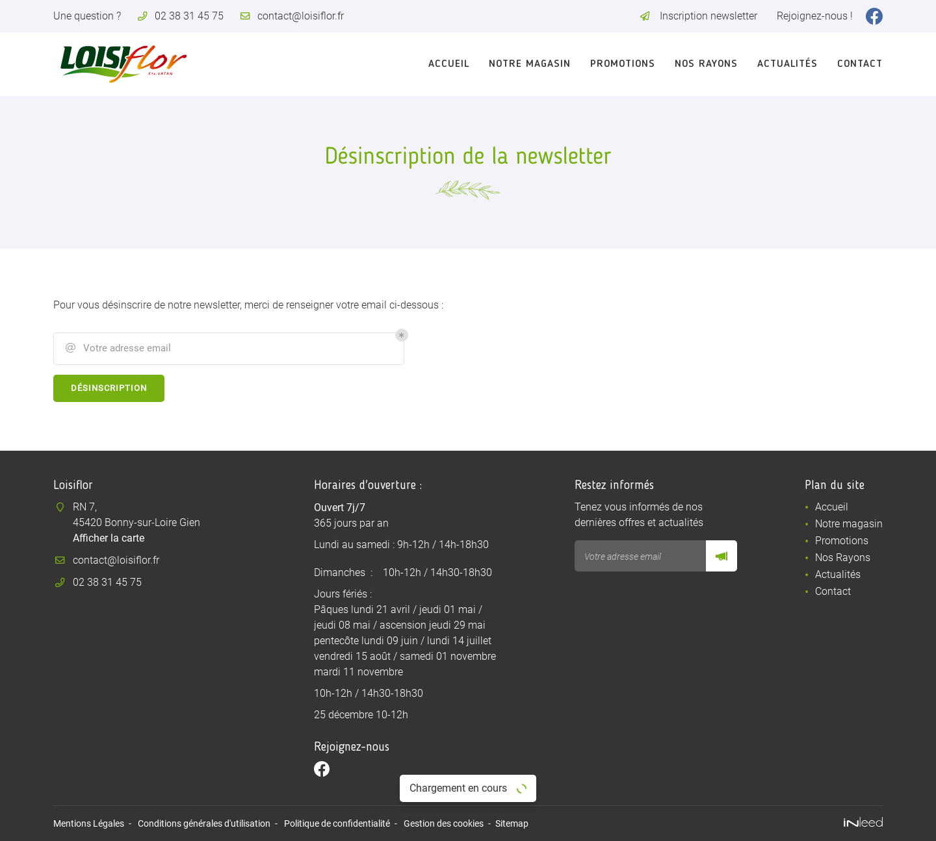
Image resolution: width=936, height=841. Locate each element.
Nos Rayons (706, 64)
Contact (860, 64)
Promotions (622, 64)
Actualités (787, 64)
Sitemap (511, 823)
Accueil (448, 64)
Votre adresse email (117, 348)
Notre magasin (530, 64)
